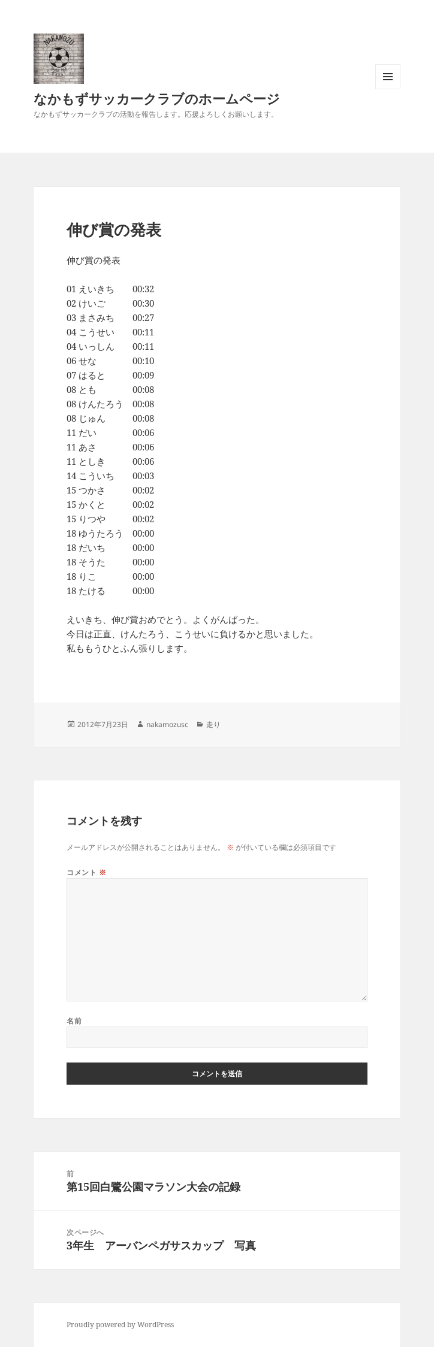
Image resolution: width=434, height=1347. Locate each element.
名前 (74, 1021)
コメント (86, 872)
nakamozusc (167, 724)
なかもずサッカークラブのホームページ (157, 98)
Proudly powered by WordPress (120, 1324)
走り (213, 724)
